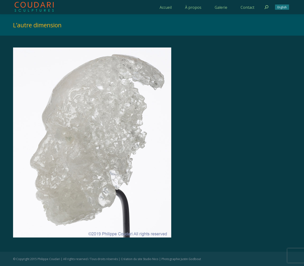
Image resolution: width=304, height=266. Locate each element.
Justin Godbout (191, 259)
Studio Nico (150, 259)
